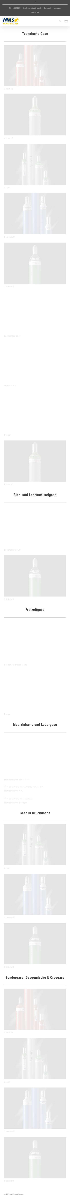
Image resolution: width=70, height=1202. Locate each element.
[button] (66, 21)
